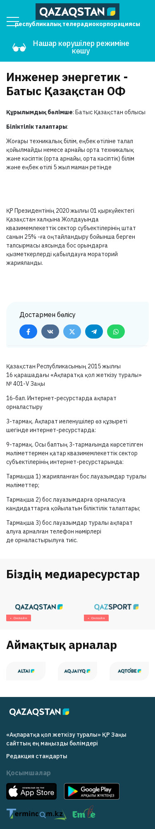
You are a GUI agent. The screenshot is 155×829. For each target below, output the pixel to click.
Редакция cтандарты (36, 756)
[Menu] (12, 21)
